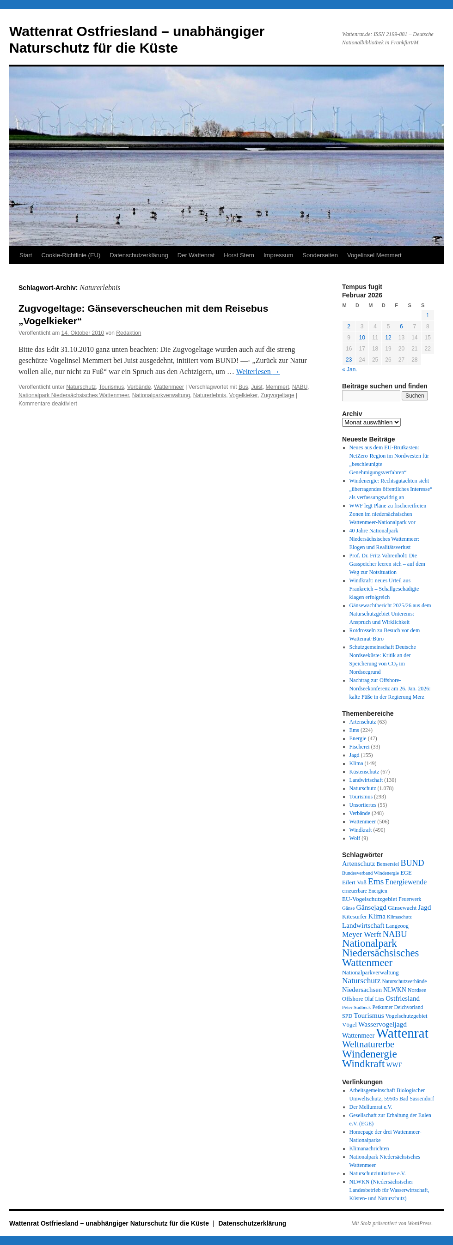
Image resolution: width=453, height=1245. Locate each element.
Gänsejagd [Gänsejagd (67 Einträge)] (371, 907)
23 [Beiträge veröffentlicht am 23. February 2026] (349, 360)
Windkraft (360, 830)
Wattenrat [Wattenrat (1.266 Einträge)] (402, 1033)
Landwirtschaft (366, 780)
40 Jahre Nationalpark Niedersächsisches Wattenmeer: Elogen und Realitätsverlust (384, 538)
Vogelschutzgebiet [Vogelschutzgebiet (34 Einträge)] (407, 1016)
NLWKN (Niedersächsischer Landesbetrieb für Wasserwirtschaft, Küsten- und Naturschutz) (389, 1190)
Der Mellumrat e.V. (370, 1107)
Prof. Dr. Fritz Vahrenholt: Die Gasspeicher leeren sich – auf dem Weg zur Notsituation (387, 563)
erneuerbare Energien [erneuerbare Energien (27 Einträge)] (364, 891)
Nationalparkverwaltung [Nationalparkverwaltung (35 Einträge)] (370, 972)
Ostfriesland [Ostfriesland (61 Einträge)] (403, 998)
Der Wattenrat (196, 255)
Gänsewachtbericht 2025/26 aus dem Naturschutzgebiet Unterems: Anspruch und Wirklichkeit (390, 613)
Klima (356, 763)
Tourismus (111, 387)
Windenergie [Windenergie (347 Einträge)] (369, 1054)
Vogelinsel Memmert (374, 255)
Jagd (354, 755)
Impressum (278, 255)
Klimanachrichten (369, 1148)
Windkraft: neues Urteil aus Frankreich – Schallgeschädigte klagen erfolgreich (384, 588)
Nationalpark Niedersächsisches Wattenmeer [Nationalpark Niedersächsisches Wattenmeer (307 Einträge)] (380, 952)
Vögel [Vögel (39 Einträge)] (349, 1024)
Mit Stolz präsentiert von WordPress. (392, 1223)
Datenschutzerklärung (139, 255)
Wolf (355, 838)
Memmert (277, 387)
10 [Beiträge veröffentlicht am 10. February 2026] (362, 337)
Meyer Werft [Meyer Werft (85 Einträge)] (361, 934)
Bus (243, 387)
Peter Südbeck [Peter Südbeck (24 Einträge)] (356, 1007)
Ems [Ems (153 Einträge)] (376, 881)
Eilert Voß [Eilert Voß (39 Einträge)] (354, 882)
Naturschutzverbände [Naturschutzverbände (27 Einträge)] (404, 981)
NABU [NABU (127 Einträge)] (395, 934)
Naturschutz (81, 387)
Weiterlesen (258, 371)
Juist (257, 387)
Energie (358, 738)
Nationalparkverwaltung (161, 395)
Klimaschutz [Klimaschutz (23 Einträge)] (399, 916)
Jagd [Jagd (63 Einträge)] (424, 907)
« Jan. (349, 369)
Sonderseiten (320, 255)
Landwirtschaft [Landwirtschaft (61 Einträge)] (363, 925)
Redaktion (128, 333)
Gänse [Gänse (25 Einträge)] (348, 908)
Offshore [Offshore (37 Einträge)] (352, 999)
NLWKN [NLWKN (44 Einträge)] (394, 989)
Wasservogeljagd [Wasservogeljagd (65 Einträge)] (382, 1024)
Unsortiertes (363, 805)
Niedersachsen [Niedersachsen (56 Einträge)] (362, 989)
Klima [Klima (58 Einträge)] (377, 916)
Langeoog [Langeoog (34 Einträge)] (397, 926)
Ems (354, 730)
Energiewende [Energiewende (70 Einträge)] (406, 882)
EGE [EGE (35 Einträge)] (406, 873)
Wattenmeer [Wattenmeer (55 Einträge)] (358, 1035)
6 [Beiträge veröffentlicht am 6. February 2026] (401, 326)
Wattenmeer (169, 387)
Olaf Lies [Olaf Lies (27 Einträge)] (374, 999)
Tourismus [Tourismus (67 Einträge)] (369, 1015)
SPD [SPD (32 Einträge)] (347, 1016)
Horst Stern (239, 255)
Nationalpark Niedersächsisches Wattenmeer (73, 395)
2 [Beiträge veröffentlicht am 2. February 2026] (348, 326)
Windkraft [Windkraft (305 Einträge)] (363, 1064)
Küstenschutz (364, 771)
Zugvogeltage (277, 395)
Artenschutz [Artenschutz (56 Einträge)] (358, 863)
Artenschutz (362, 722)
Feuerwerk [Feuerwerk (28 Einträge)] (409, 899)
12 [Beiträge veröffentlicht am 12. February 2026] (388, 337)
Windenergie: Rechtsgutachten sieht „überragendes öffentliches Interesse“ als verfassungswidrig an (391, 489)
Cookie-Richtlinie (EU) (70, 255)
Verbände (139, 387)
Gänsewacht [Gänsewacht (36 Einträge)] (402, 908)
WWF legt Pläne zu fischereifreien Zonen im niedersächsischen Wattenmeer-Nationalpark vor (388, 514)
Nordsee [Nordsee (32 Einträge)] (417, 990)
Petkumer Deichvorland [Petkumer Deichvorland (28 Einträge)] (398, 1007)
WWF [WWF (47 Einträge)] (394, 1065)
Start (25, 255)
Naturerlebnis (209, 395)
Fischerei (359, 746)
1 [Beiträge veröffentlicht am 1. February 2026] (427, 315)
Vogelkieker (243, 395)
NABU (299, 387)
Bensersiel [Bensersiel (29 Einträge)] (387, 864)
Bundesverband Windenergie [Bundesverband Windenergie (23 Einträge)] (370, 873)
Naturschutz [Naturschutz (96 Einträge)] (361, 980)
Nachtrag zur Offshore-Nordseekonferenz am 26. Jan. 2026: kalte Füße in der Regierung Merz (390, 688)
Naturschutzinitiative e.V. (377, 1173)
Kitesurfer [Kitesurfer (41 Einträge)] (354, 916)
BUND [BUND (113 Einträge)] (412, 863)
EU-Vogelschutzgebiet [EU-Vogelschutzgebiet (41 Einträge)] (369, 898)
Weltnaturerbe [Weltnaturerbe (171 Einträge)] (368, 1044)
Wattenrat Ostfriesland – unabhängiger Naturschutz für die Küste (110, 1223)
